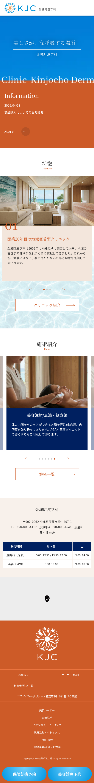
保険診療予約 (24, 774)
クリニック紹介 (47, 305)
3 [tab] (50, 289)
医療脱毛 (47, 717)
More (9, 131)
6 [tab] (54, 459)
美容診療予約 (69, 774)
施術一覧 (47, 474)
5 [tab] (51, 459)
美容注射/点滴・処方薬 (47, 747)
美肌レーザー (47, 710)
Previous (33, 289)
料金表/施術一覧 (23, 685)
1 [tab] (44, 289)
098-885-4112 (27, 527)
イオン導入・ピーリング (47, 725)
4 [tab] (48, 459)
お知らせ (23, 675)
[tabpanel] (47, 201)
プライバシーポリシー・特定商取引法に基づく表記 (47, 696)
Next (60, 289)
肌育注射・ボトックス (47, 732)
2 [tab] (47, 289)
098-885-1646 (62, 527)
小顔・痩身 (47, 739)
